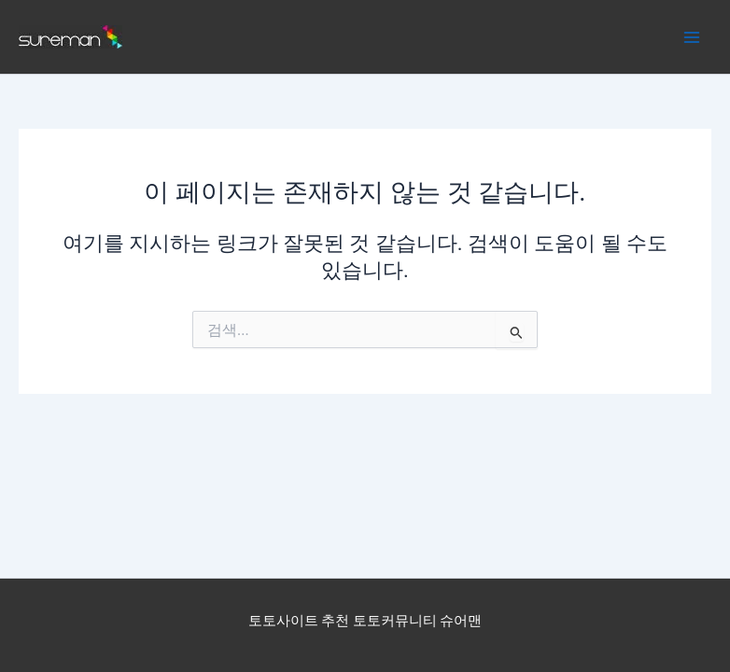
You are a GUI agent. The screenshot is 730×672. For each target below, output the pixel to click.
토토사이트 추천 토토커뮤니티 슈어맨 (365, 620)
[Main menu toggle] (691, 37)
